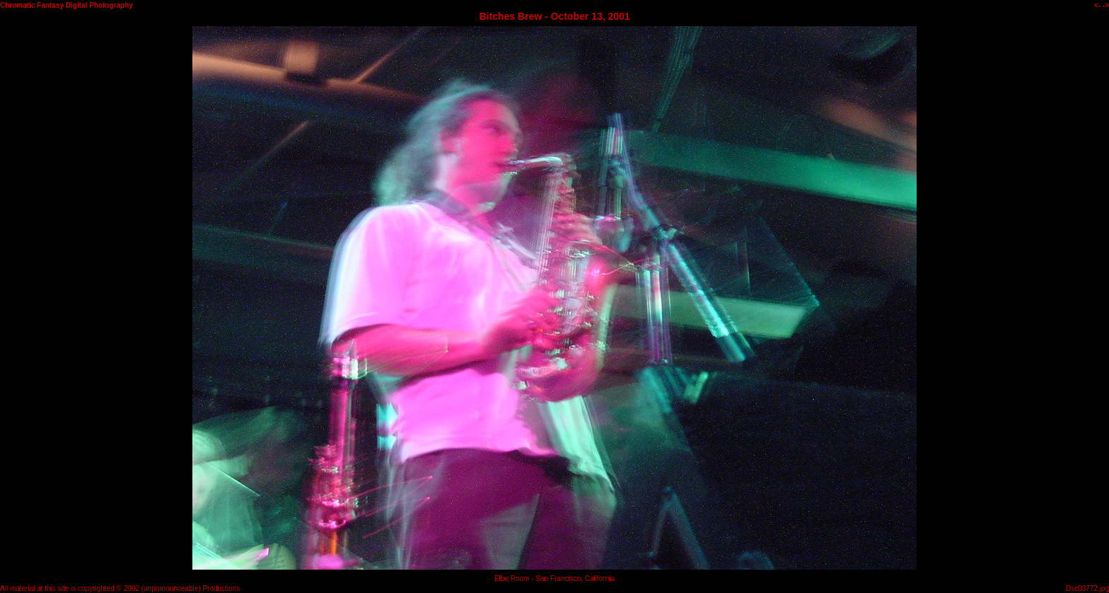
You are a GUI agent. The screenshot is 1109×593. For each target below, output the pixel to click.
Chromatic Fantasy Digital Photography (66, 5)
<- (1097, 5)
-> (1106, 5)
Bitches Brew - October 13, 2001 (554, 16)
